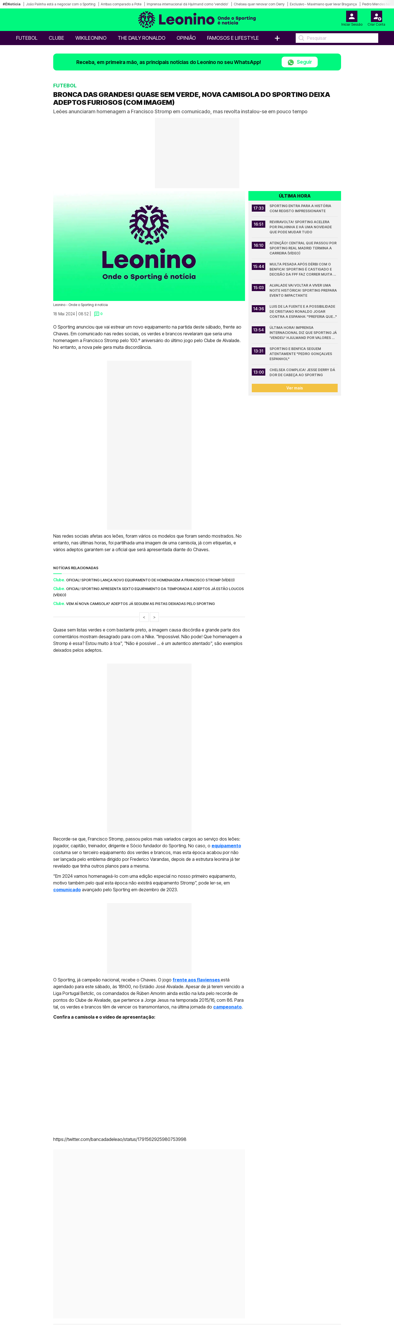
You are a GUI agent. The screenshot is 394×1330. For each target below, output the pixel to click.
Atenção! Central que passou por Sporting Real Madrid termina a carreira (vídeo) (303, 248)
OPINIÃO (186, 38)
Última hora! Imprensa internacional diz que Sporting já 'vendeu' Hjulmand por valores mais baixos (304, 332)
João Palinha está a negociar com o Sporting (60, 4)
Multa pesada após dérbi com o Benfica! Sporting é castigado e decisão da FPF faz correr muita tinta (301, 269)
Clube (56, 38)
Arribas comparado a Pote (121, 4)
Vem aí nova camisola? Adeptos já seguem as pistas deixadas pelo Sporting (140, 603)
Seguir (299, 62)
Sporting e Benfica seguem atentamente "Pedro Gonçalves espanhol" (301, 354)
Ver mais (294, 387)
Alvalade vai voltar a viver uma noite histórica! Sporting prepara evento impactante (304, 290)
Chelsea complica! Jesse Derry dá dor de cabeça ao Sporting (303, 372)
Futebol (26, 38)
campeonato (227, 1007)
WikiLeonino (90, 38)
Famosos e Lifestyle (233, 38)
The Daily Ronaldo (141, 38)
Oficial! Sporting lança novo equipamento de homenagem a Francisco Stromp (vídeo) (150, 580)
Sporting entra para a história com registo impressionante (301, 208)
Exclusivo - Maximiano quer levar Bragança (323, 4)
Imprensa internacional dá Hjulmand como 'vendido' (187, 4)
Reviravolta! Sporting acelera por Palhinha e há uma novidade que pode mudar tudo (301, 227)
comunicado (67, 889)
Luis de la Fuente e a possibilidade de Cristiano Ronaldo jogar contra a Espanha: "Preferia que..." (303, 311)
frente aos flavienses (197, 980)
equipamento (226, 845)
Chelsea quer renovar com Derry (259, 4)
